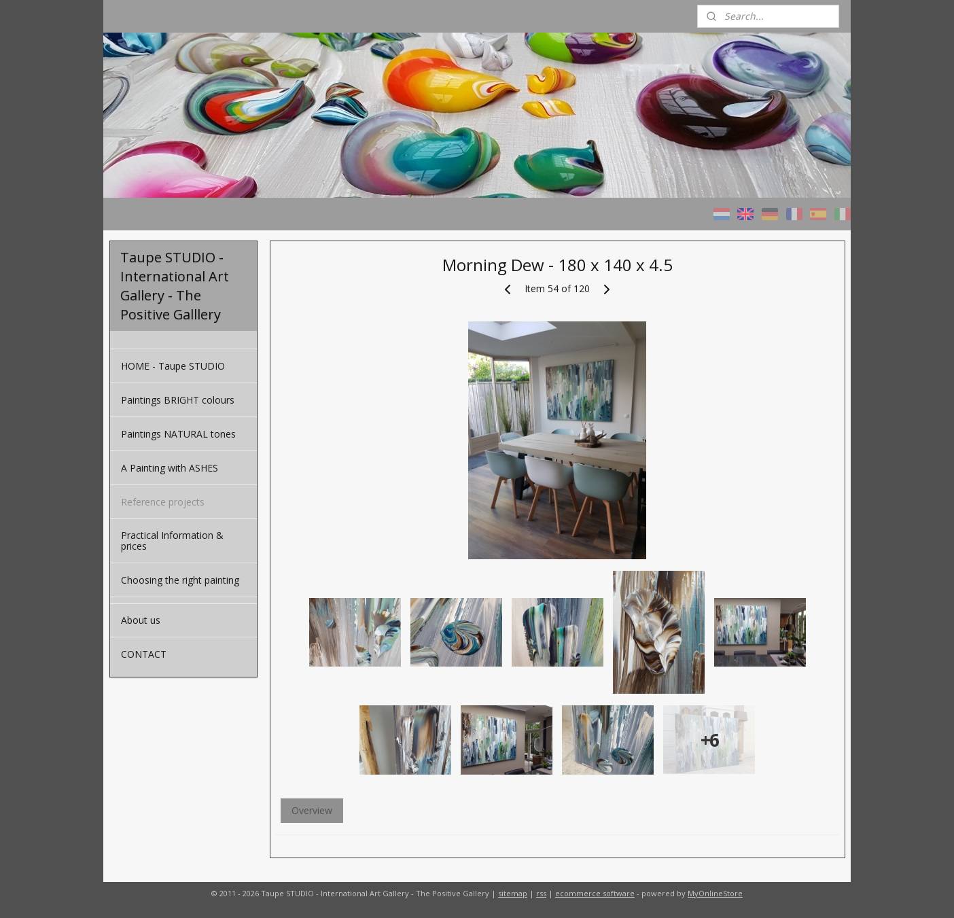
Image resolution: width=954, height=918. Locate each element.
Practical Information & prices (172, 540)
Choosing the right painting (180, 579)
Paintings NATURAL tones (178, 433)
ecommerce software (595, 893)
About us (140, 620)
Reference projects (163, 501)
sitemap (512, 893)
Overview (311, 810)
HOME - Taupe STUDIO (173, 365)
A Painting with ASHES (169, 467)
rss (541, 893)
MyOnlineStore (715, 893)
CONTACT (143, 654)
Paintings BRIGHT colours (177, 399)
